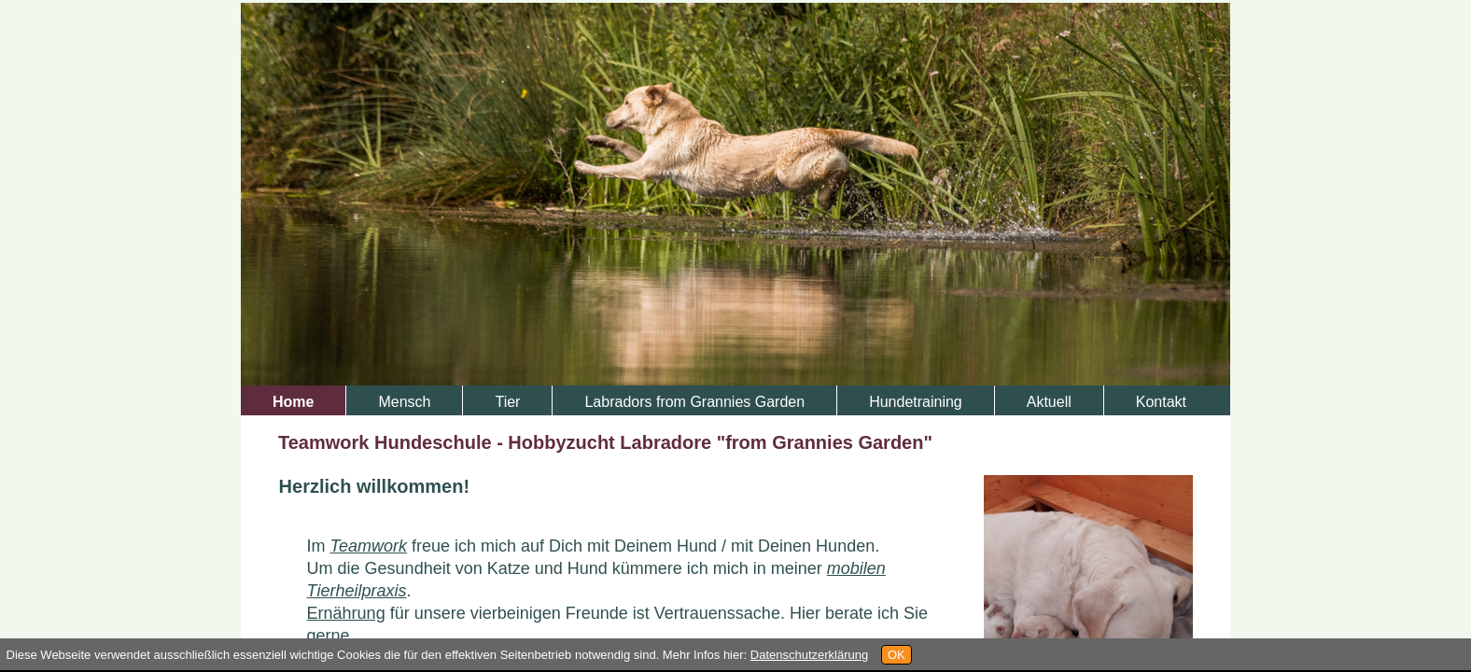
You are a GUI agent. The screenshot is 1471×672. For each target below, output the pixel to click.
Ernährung (346, 613)
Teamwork (368, 546)
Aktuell (1049, 402)
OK (896, 655)
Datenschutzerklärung (809, 655)
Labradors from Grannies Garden (694, 402)
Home (293, 402)
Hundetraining (915, 402)
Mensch (404, 402)
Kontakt (1161, 402)
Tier (507, 402)
